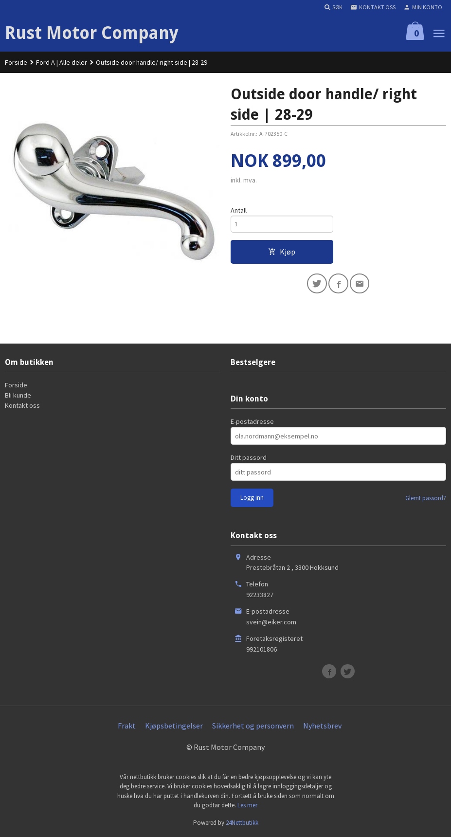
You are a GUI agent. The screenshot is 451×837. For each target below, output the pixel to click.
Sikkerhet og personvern (253, 725)
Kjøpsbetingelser (174, 725)
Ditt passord (249, 457)
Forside (16, 62)
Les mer (247, 805)
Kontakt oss (22, 405)
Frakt (127, 725)
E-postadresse (252, 421)
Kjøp (281, 253)
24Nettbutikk (242, 823)
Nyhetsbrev (322, 725)
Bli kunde (18, 395)
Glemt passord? (425, 498)
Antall (239, 210)
